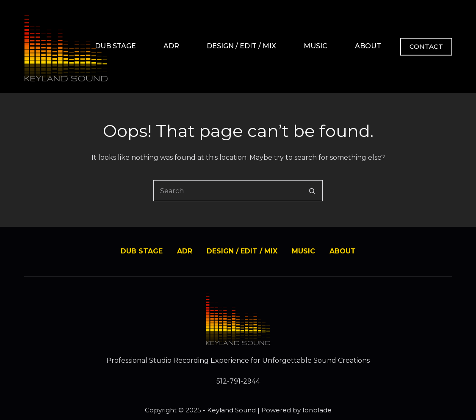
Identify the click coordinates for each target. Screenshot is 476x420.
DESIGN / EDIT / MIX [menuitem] (241, 46)
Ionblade (317, 410)
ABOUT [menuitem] (368, 46)
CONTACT (426, 46)
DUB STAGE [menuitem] (115, 46)
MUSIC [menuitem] (315, 46)
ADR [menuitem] (171, 46)
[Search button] (312, 190)
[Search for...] (227, 190)
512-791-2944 (238, 381)
